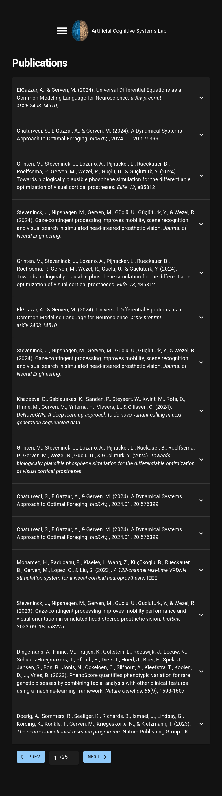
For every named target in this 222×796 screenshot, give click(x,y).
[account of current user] (111, 31)
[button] (111, 97)
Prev (31, 757)
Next (97, 757)
